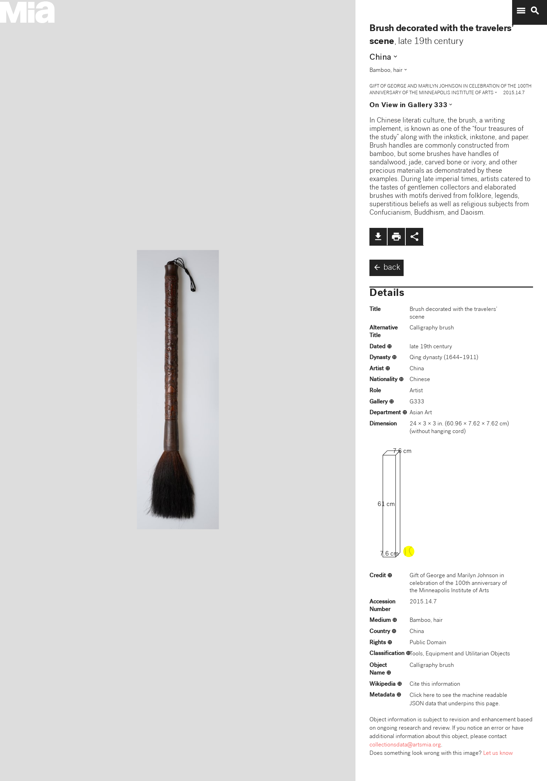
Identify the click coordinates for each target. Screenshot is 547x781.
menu (521, 11)
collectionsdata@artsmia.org (405, 745)
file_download (378, 236)
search (535, 11)
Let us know (498, 754)
